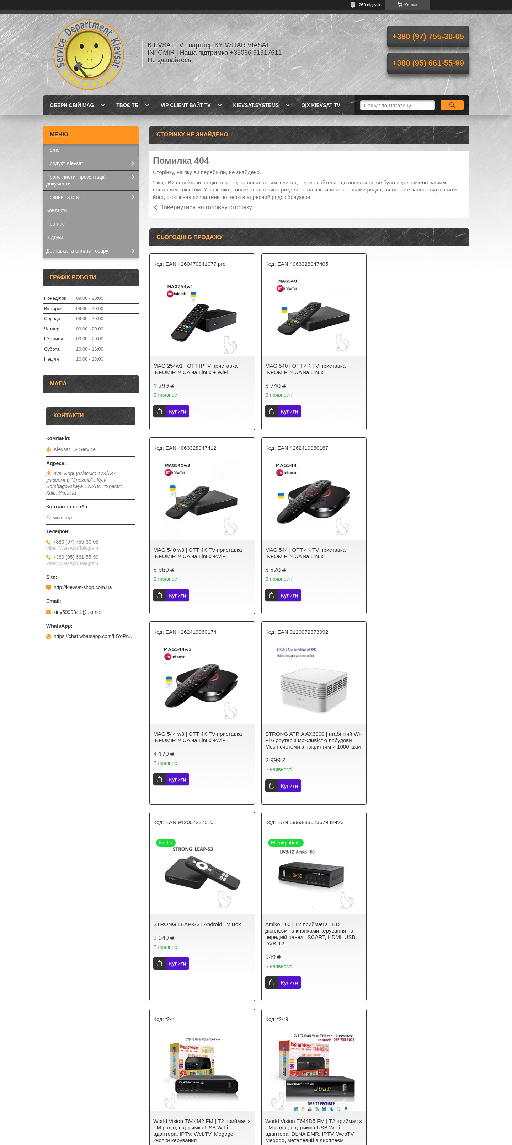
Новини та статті (65, 197)
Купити (177, 411)
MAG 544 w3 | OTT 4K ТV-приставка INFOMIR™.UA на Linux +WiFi (306, 553)
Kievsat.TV (58, 1089)
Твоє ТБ (127, 105)
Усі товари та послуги (306, 1034)
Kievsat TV (167, 1089)
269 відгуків (370, 4)
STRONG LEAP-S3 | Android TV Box (197, 747)
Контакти (56, 210)
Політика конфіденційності (303, 1138)
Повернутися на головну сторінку (205, 207)
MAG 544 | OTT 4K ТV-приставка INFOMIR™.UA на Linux (193, 553)
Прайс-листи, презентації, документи (76, 180)
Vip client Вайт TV (186, 105)
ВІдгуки (54, 237)
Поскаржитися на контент (248, 1138)
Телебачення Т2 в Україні (184, 1098)
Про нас (55, 224)
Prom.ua (289, 1125)
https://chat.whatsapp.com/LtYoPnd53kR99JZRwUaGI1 (94, 636)
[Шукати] (452, 105)
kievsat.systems (256, 105)
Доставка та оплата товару (77, 251)
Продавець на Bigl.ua (256, 1131)
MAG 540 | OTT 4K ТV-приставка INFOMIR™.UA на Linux (302, 369)
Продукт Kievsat (64, 163)
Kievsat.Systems (64, 1098)
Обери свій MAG (72, 105)
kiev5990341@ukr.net (77, 612)
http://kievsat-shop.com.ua (83, 587)
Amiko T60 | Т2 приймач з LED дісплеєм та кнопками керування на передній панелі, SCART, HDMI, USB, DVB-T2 (308, 756)
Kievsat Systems (282, 1098)
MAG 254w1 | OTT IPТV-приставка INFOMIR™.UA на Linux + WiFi (195, 369)
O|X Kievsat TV (320, 105)
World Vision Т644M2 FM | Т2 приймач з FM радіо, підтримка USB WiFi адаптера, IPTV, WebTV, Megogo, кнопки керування (417, 756)
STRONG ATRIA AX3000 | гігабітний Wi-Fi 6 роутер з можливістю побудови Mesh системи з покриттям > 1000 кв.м (416, 559)
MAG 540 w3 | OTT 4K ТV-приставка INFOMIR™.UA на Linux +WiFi (415, 369)
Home (52, 150)
